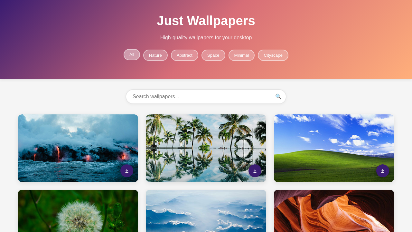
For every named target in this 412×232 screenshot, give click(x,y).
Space (213, 55)
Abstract (184, 55)
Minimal (241, 55)
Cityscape (273, 55)
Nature (155, 55)
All (131, 54)
